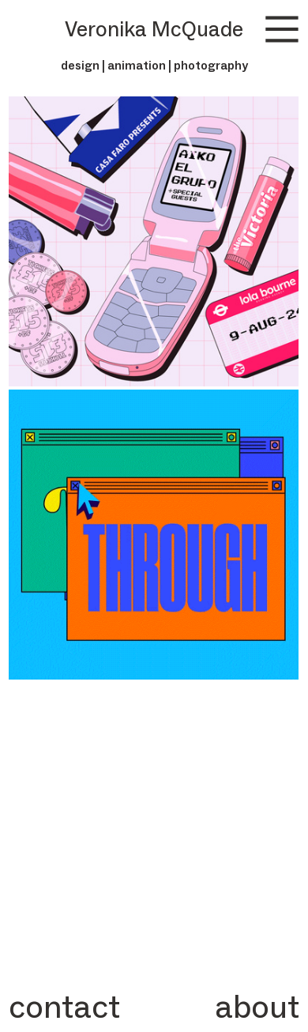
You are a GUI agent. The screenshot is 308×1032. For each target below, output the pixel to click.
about (257, 1006)
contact (64, 1006)
